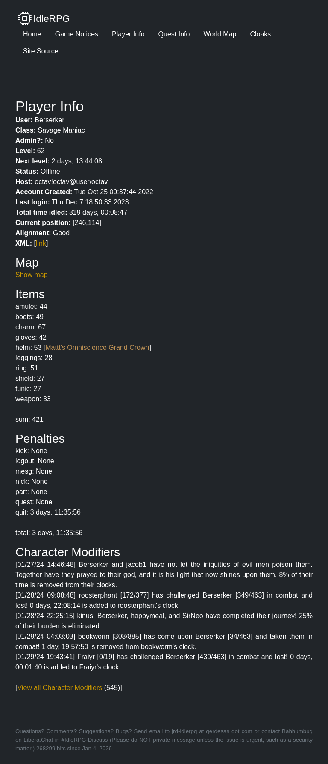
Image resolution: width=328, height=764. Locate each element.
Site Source (41, 51)
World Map (219, 34)
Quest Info (174, 34)
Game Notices (76, 34)
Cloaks (260, 34)
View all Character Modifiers (59, 687)
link (41, 243)
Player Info (128, 34)
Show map (31, 274)
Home (32, 34)
